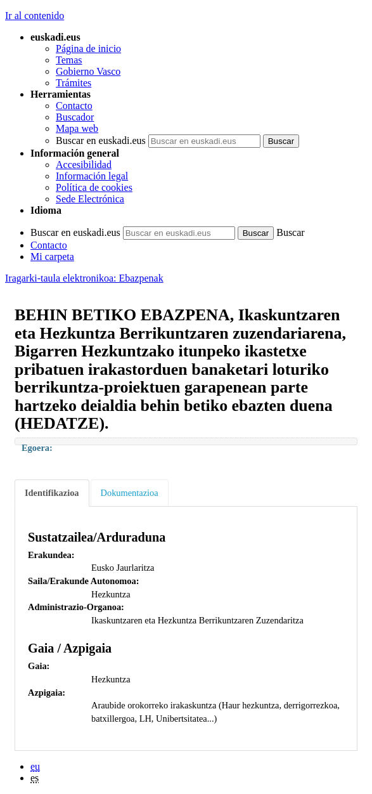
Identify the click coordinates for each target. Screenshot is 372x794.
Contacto (74, 105)
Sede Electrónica (90, 198)
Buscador (75, 117)
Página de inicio (88, 48)
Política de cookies (94, 187)
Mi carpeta (52, 256)
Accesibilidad (84, 164)
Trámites (73, 82)
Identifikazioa (52, 493)
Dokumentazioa (129, 493)
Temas (69, 60)
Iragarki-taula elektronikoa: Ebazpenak (84, 278)
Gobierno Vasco (88, 71)
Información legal (92, 176)
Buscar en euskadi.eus (101, 140)
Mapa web (77, 128)
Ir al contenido (34, 15)
